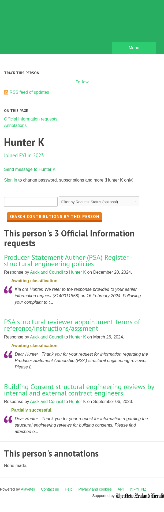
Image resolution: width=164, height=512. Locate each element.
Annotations (15, 125)
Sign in (10, 180)
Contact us (50, 489)
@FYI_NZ (138, 489)
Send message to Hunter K (29, 169)
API (121, 489)
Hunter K (77, 272)
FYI (35, 28)
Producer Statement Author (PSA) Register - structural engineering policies (68, 260)
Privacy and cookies (95, 489)
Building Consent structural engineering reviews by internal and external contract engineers (79, 389)
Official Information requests (30, 119)
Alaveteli (28, 489)
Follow (82, 81)
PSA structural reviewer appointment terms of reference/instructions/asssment (72, 325)
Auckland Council (46, 272)
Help (69, 489)
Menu (134, 48)
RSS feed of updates (29, 92)
